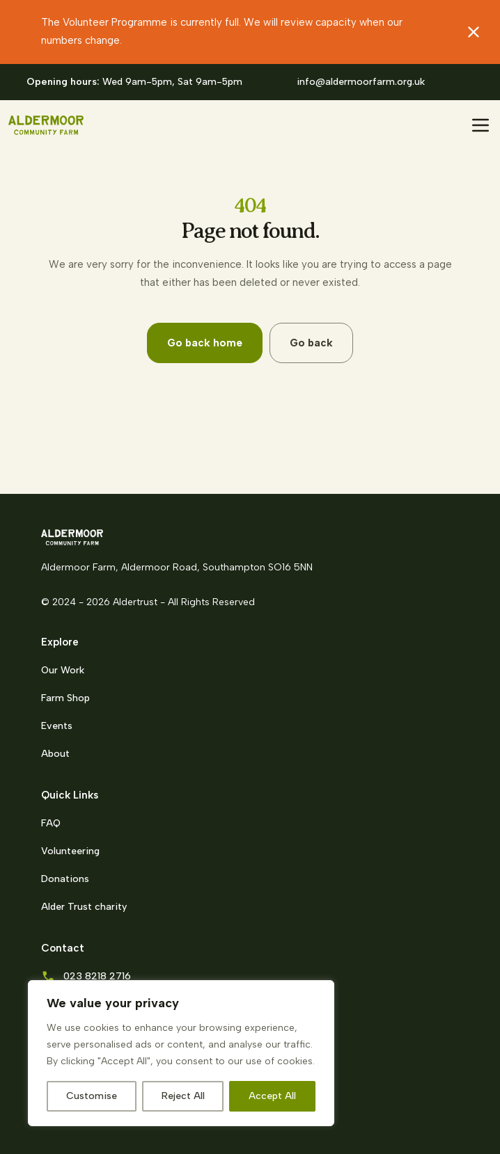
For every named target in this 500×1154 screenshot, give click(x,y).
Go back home (204, 343)
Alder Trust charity (84, 907)
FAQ (51, 823)
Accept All (272, 1096)
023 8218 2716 (97, 976)
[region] (181, 1053)
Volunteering (70, 851)
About (55, 754)
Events (56, 726)
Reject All (183, 1096)
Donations (65, 879)
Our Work (62, 670)
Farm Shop (65, 698)
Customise (91, 1096)
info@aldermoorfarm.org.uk (361, 82)
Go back (311, 343)
